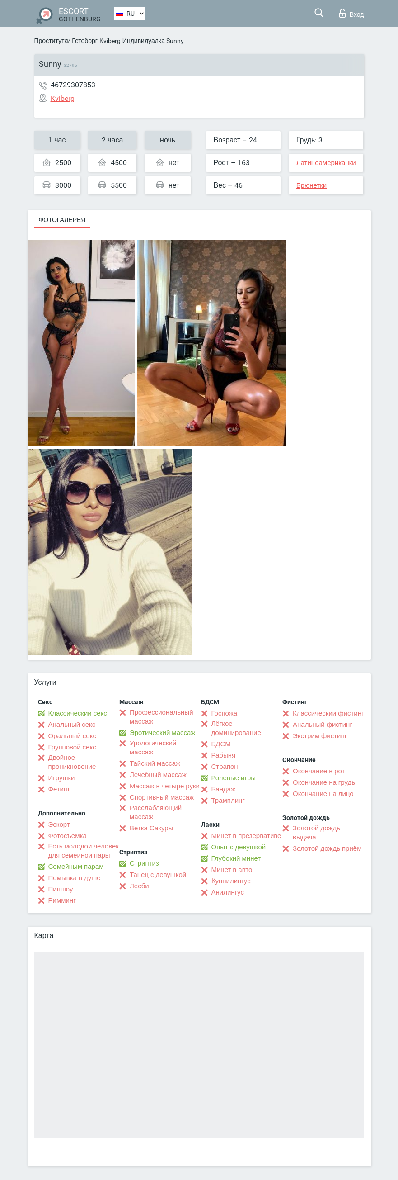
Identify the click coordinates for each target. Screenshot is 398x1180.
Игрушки (61, 778)
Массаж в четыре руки (165, 786)
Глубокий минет (236, 858)
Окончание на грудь (324, 782)
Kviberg (110, 40)
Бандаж (223, 789)
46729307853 (73, 85)
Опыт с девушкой (238, 847)
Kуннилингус (231, 881)
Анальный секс (72, 724)
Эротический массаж (162, 733)
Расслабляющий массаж (156, 812)
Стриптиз (144, 863)
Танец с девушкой (158, 875)
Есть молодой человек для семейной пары (83, 850)
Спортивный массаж (162, 797)
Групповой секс (72, 747)
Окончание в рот (319, 771)
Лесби (139, 886)
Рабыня (223, 755)
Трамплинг (228, 800)
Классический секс (77, 713)
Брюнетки (311, 185)
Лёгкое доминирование (236, 728)
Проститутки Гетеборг (66, 40)
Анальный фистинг (322, 724)
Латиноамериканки (326, 163)
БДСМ (221, 744)
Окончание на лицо (323, 794)
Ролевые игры (233, 778)
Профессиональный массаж (161, 716)
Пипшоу (60, 889)
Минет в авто (232, 870)
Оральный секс (72, 736)
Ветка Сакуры (151, 828)
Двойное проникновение (72, 762)
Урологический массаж (153, 747)
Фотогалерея (62, 219)
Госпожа (224, 713)
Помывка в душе (74, 878)
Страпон (224, 767)
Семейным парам (76, 866)
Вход (351, 13)
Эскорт (59, 824)
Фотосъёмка (67, 836)
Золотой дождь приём (327, 848)
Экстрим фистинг (320, 736)
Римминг (62, 900)
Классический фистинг (328, 713)
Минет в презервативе (246, 836)
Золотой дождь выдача (316, 832)
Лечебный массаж (158, 775)
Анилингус (227, 892)
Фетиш (59, 789)
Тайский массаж (155, 763)
